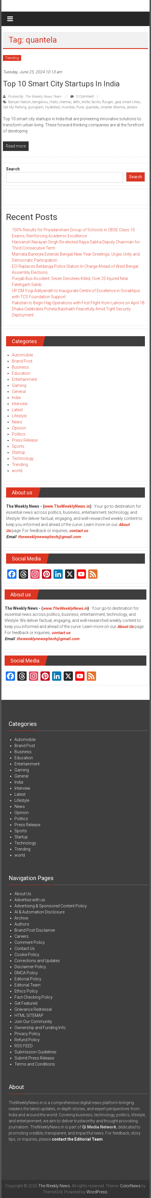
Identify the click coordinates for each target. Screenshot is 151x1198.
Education (21, 373)
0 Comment (82, 96)
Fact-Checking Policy (33, 997)
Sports (18, 446)
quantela (92, 107)
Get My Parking (14, 107)
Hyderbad (52, 107)
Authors (21, 924)
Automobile (22, 355)
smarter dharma (112, 107)
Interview (20, 403)
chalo (53, 102)
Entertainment (24, 379)
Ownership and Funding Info (40, 1027)
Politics (18, 434)
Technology (23, 458)
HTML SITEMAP (28, 1015)
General (19, 391)
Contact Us (24, 948)
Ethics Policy (26, 991)
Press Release (25, 440)
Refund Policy (27, 1039)
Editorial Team (27, 985)
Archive (21, 918)
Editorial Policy (27, 979)
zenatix (132, 107)
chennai (65, 102)
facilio (95, 102)
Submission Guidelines (35, 1052)
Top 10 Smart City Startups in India (61, 83)
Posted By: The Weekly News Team (34, 96)
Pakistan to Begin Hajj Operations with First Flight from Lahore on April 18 (78, 303)
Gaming (19, 385)
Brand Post (22, 361)
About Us (125, 626)
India (16, 397)
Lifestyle (19, 416)
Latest (17, 409)
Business (20, 367)
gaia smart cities (127, 102)
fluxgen (107, 102)
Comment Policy (29, 942)
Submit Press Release (34, 1058)
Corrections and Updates (37, 960)
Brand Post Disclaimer (34, 930)
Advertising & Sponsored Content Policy (50, 906)
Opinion (19, 428)
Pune (80, 107)
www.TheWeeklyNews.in (67, 506)
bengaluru (40, 102)
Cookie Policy (26, 954)
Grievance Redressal (33, 1009)
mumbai (68, 107)
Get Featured (25, 1003)
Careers (21, 936)
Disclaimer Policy (30, 966)
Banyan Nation (19, 102)
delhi (76, 102)
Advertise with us (29, 899)
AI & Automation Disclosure (39, 912)
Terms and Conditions (34, 1064)
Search (13, 169)
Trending (12, 58)
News (17, 422)
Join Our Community (33, 1021)
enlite (86, 102)
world (17, 470)
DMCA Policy (26, 973)
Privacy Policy (27, 1033)
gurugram (35, 107)
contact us (60, 632)
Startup (18, 452)
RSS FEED (23, 1046)
